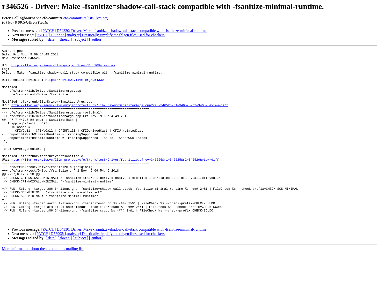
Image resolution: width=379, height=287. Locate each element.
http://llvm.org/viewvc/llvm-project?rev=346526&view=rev (63, 69)
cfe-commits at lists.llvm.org (85, 18)
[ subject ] (80, 39)
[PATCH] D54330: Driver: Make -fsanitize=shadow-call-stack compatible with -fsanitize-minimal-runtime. (124, 31)
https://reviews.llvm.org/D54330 (74, 86)
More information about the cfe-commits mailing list (43, 283)
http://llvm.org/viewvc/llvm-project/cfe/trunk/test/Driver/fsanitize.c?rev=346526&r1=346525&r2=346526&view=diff (115, 182)
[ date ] (51, 39)
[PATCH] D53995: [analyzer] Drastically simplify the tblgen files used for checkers (100, 35)
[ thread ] (65, 39)
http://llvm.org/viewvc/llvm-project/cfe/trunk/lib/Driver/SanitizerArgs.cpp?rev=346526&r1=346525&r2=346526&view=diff (119, 116)
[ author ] (96, 39)
